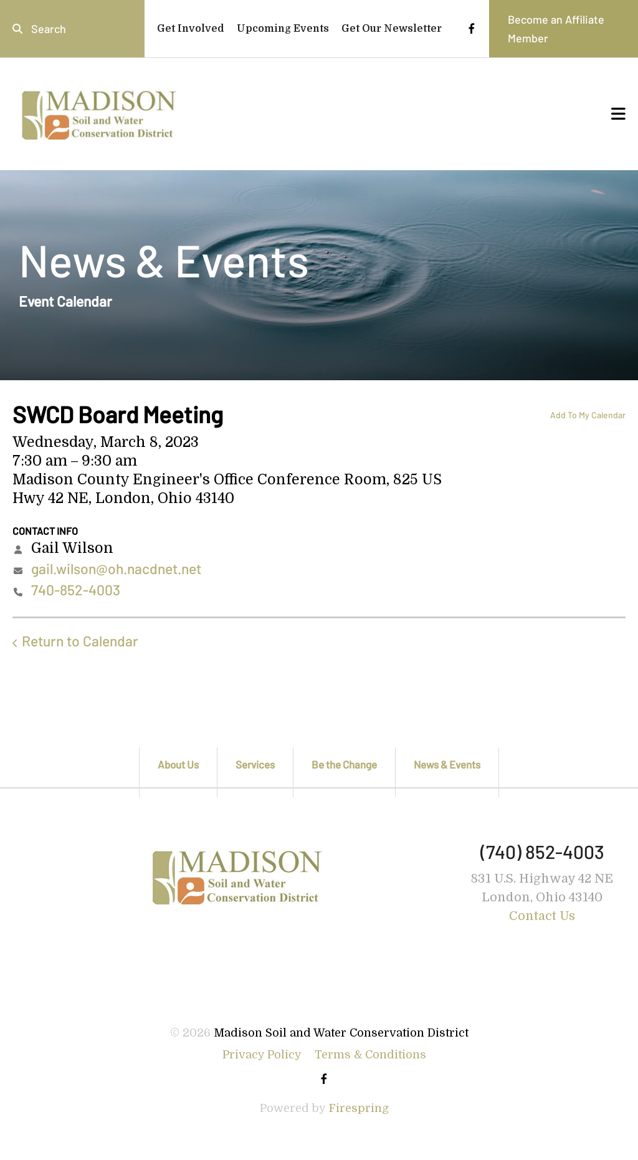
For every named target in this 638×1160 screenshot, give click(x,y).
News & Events (447, 764)
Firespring (358, 1108)
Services (255, 764)
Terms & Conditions (370, 1054)
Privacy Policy (262, 1054)
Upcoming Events (283, 28)
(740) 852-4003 (542, 851)
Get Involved (190, 28)
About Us (178, 764)
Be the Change (344, 764)
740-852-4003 (75, 589)
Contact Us (542, 916)
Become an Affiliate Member (556, 28)
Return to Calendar (80, 641)
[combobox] (72, 28)
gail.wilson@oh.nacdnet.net (116, 568)
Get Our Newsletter (391, 28)
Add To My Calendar (588, 415)
